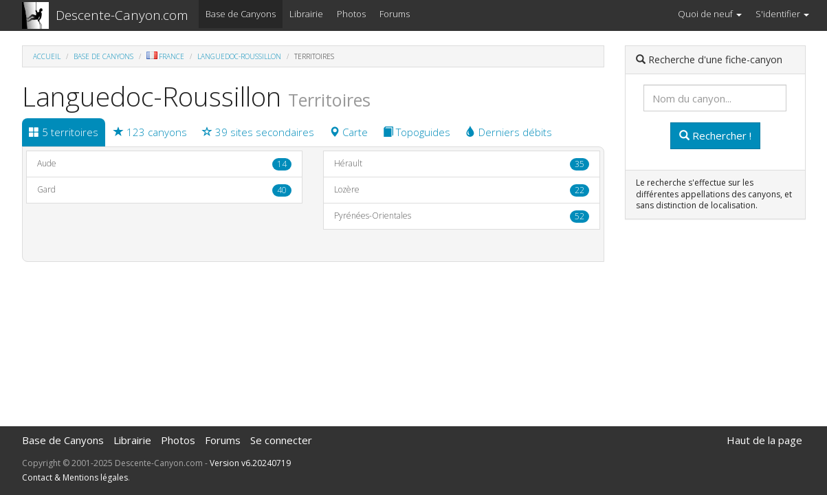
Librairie (306, 14)
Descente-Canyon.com (122, 15)
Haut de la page (764, 440)
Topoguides (416, 132)
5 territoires (63, 132)
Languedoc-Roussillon (239, 56)
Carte (348, 132)
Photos (351, 14)
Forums (394, 14)
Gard (164, 190)
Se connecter (281, 440)
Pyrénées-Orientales (461, 216)
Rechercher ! (715, 135)
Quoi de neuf (710, 14)
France (165, 56)
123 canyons (150, 132)
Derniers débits (508, 132)
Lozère (461, 190)
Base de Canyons (241, 14)
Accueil (46, 56)
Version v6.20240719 (250, 463)
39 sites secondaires (258, 132)
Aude (164, 163)
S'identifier (782, 14)
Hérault (461, 163)
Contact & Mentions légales (75, 477)
